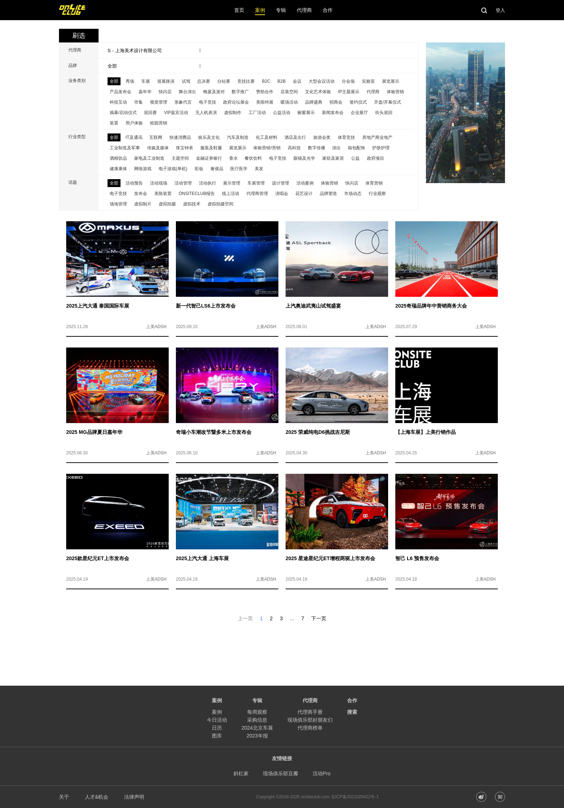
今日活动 (217, 720)
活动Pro (322, 773)
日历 (217, 728)
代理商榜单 (310, 728)
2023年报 (257, 736)
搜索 (352, 712)
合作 (352, 700)
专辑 (257, 700)
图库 (217, 736)
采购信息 (257, 720)
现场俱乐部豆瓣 (280, 773)
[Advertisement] (282, 638)
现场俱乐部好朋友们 (310, 720)
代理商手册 (310, 712)
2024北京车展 (257, 728)
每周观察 (257, 712)
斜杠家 (241, 773)
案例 (217, 712)
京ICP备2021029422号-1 (355, 796)
